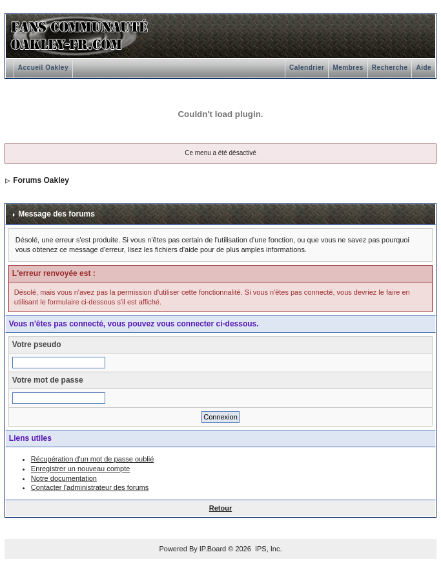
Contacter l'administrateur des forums (90, 487)
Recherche (390, 67)
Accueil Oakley (43, 67)
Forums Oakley (41, 180)
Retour (220, 508)
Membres (348, 67)
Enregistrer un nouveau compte (80, 468)
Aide (423, 67)
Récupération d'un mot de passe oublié (92, 459)
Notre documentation (64, 478)
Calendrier (306, 67)
